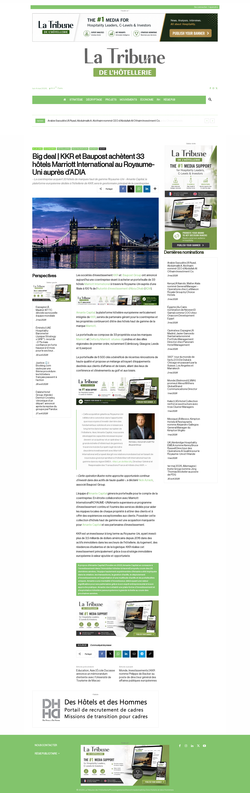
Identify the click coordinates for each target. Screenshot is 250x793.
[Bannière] (117, 308)
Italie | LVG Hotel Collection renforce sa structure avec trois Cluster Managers (182, 404)
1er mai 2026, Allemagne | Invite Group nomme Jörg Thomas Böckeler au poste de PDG (182, 470)
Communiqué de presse (100, 645)
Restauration (80, 148)
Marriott (91, 326)
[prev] (207, 121)
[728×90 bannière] (125, 765)
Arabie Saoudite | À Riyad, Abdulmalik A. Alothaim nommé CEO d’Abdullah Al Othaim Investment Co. (104, 120)
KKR (115, 275)
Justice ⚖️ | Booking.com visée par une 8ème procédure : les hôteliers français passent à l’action (46, 371)
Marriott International (97, 284)
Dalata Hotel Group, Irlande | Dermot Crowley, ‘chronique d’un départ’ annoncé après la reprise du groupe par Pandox (46, 401)
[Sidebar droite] (191, 198)
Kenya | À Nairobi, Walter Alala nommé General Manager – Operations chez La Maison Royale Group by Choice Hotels (183, 289)
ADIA (148, 288)
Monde (93, 148)
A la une (37, 148)
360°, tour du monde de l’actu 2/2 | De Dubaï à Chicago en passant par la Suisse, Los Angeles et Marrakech (182, 363)
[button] (210, 100)
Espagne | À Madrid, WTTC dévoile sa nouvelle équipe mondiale (46, 311)
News (102, 148)
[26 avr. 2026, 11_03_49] (117, 391)
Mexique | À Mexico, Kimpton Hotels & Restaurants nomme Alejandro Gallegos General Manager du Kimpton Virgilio (183, 425)
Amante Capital (97, 493)
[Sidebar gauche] (51, 293)
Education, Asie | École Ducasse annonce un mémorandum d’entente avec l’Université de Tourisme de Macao (95, 675)
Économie (50, 148)
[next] (212, 121)
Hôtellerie (64, 148)
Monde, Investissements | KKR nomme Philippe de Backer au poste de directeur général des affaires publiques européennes (138, 675)
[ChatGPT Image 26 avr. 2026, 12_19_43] (125, 41)
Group (137, 275)
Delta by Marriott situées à (106, 339)
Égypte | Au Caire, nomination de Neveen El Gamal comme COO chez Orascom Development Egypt (182, 313)
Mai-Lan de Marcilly (122, 461)
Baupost (127, 275)
